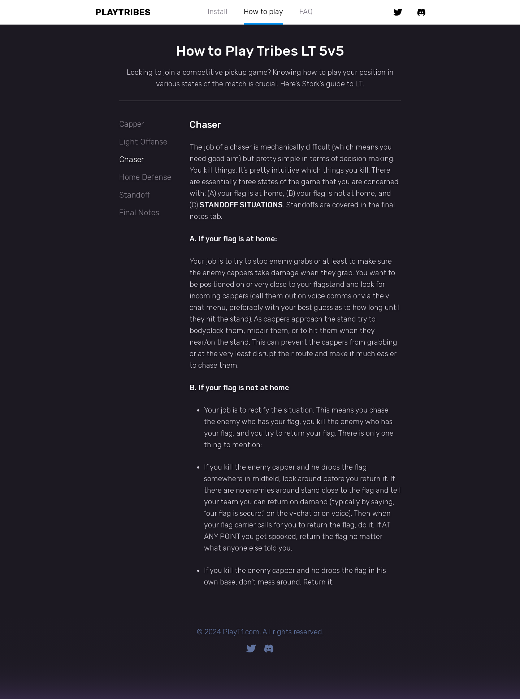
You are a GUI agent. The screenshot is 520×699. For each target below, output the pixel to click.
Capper (131, 124)
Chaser (131, 159)
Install (218, 11)
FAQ (305, 11)
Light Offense (143, 142)
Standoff (134, 195)
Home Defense (145, 177)
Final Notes (139, 212)
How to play (263, 11)
